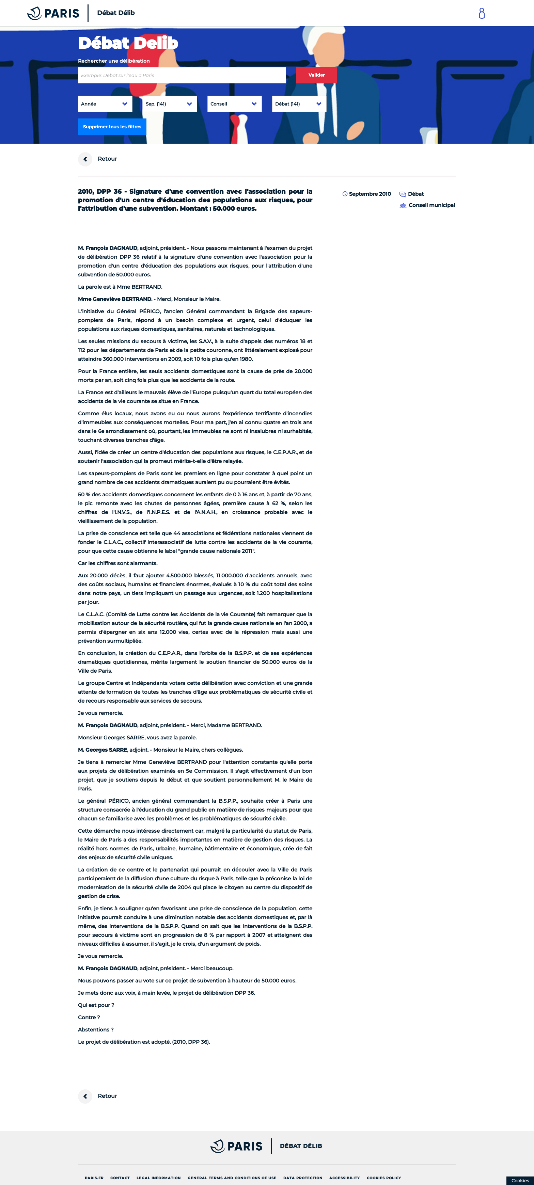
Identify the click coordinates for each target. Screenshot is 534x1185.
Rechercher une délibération (114, 61)
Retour (97, 159)
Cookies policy (384, 1178)
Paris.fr (94, 1178)
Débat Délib (301, 1146)
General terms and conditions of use (232, 1178)
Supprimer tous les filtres (112, 126)
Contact (120, 1178)
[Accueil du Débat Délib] (71, 13)
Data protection (303, 1178)
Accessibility (344, 1178)
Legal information (159, 1178)
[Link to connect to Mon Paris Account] (482, 13)
